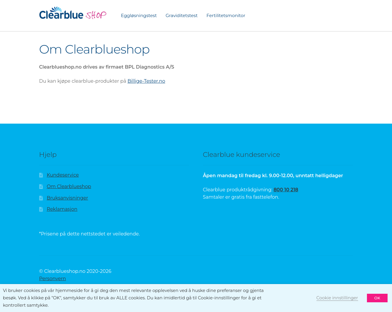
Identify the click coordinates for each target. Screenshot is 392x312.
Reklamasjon (62, 209)
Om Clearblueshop (69, 186)
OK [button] (377, 298)
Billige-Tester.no (146, 81)
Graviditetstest (181, 15)
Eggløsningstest (139, 15)
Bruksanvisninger (67, 198)
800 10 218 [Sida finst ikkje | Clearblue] (285, 189)
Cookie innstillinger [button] (337, 298)
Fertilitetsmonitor (225, 15)
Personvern (52, 278)
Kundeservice (63, 175)
